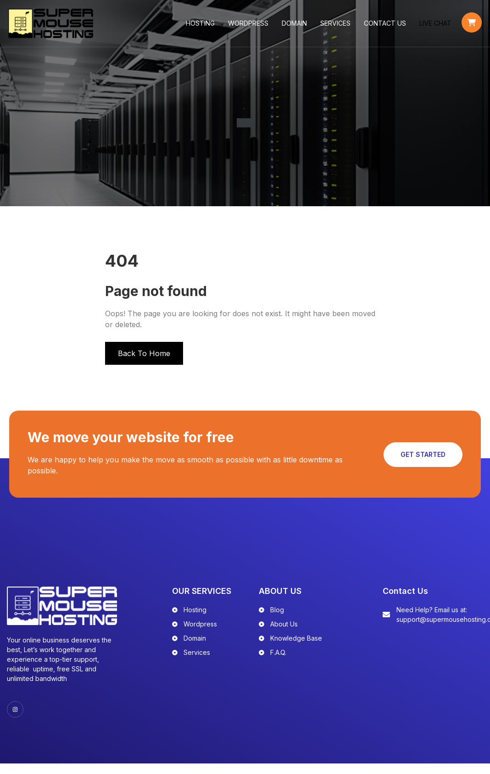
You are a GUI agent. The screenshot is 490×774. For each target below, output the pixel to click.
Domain (295, 27)
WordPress (249, 27)
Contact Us (386, 27)
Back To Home (144, 361)
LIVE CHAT (437, 27)
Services (337, 27)
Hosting (201, 27)
